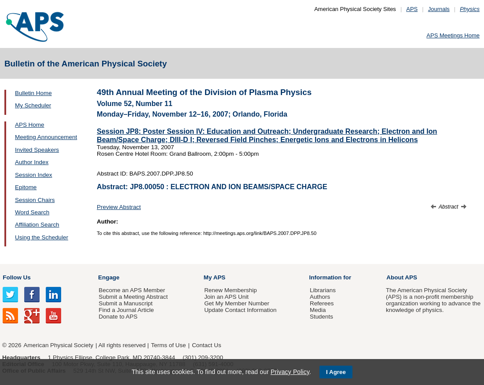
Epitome (26, 187)
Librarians (323, 290)
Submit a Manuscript (125, 303)
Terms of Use (168, 345)
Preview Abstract (119, 207)
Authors (320, 296)
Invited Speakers (37, 150)
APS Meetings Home (453, 35)
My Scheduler (33, 105)
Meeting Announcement (46, 137)
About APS (401, 277)
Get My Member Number (236, 303)
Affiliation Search (37, 224)
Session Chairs (35, 200)
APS (412, 9)
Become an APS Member (132, 290)
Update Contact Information (240, 310)
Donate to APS (118, 316)
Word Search (32, 212)
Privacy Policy (290, 371)
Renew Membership (230, 290)
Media (318, 310)
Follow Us (16, 277)
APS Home (29, 124)
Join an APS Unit (226, 296)
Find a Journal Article (126, 310)
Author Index (31, 162)
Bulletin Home (33, 93)
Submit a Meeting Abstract (133, 296)
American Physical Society (58, 345)
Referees (322, 303)
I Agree (336, 372)
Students (321, 316)
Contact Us (206, 345)
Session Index (33, 175)
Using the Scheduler (41, 237)
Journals (439, 9)
